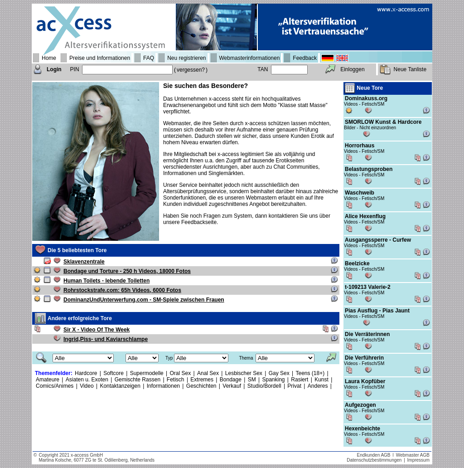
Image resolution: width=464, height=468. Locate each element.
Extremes (201, 379)
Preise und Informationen (99, 58)
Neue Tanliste (410, 69)
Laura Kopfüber (365, 381)
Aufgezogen (360, 405)
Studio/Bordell (264, 386)
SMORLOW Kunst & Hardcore (383, 122)
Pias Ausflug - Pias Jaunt (377, 310)
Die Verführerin (364, 358)
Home (49, 58)
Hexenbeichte (362, 428)
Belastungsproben (368, 169)
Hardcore (86, 373)
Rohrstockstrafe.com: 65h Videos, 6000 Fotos (122, 290)
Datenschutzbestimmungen (374, 460)
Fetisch (175, 379)
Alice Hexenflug (365, 216)
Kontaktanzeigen (120, 386)
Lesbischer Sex (243, 373)
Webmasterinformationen (249, 58)
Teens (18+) (310, 373)
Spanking (273, 379)
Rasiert (299, 379)
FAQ (148, 58)
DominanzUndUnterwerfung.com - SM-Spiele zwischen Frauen (143, 300)
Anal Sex (208, 373)
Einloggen (352, 69)
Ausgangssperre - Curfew (378, 240)
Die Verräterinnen (367, 334)
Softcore (113, 373)
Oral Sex (180, 373)
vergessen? (191, 70)
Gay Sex (279, 373)
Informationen (163, 386)
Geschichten (201, 386)
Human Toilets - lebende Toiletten (106, 281)
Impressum (418, 460)
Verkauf (231, 386)
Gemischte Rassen (137, 379)
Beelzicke (357, 263)
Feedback (305, 58)
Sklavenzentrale (84, 261)
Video (86, 386)
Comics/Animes (54, 386)
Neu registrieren (186, 58)
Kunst (321, 379)
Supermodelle (147, 373)
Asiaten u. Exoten (87, 379)
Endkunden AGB (374, 455)
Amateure (47, 379)
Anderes (318, 386)
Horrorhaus (359, 145)
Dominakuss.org (366, 98)
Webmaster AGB (413, 455)
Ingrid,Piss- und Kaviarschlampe (105, 339)
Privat (294, 386)
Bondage (231, 379)
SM (252, 379)
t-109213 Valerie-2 (368, 287)
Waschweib (359, 193)
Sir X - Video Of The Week (96, 330)
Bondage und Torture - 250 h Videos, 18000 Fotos (127, 271)
